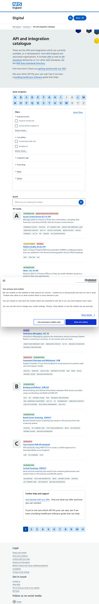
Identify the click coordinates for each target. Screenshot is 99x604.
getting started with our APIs (52, 68)
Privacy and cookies (19, 553)
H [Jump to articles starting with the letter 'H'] (55, 97)
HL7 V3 (35, 233)
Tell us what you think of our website (26, 588)
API (40, 233)
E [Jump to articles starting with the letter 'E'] (38, 97)
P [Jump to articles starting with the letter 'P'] (26, 103)
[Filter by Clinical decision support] (51, 126)
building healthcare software (28, 77)
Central (46, 233)
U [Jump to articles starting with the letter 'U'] (55, 103)
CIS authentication (58, 233)
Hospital (42, 227)
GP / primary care (53, 227)
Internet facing (29, 374)
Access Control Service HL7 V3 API (37, 217)
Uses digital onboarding (48, 404)
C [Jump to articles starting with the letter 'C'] (26, 97)
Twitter (19, 602)
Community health (30, 227)
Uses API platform (30, 404)
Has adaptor (75, 428)
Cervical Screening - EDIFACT (34, 468)
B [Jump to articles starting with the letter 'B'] (21, 97)
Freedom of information (21, 562)
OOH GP (78, 230)
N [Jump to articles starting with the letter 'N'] (15, 103)
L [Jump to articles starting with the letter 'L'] (78, 97)
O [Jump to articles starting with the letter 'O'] (21, 103)
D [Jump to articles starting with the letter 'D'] (32, 97)
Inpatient (35, 371)
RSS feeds (16, 591)
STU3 (41, 455)
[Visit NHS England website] (17, 5)
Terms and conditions (20, 556)
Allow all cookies (81, 322)
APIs (49, 56)
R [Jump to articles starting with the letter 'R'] (38, 103)
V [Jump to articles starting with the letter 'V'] (61, 103)
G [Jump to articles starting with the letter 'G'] (49, 97)
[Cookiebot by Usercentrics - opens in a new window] (86, 280)
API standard (33, 455)
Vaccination (28, 478)
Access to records (54, 230)
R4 (55, 401)
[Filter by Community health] (51, 141)
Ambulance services (31, 230)
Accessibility (17, 569)
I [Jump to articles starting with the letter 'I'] (60, 97)
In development (29, 244)
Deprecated (28, 357)
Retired (26, 330)
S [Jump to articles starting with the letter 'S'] (43, 103)
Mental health (68, 230)
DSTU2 (79, 371)
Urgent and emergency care (72, 227)
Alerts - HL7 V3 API (30, 270)
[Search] (81, 202)
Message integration (76, 344)
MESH (73, 371)
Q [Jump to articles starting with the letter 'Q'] (32, 103)
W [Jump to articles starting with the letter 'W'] (66, 103)
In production (29, 213)
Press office (16, 585)
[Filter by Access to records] (51, 121)
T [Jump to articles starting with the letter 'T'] (49, 103)
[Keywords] (49, 202)
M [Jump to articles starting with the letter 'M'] (83, 97)
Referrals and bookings (32, 347)
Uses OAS (32, 257)
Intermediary (62, 401)
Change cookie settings (21, 572)
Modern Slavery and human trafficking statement (30, 566)
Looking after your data (21, 559)
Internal (40, 244)
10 (77, 529)
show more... (21, 130)
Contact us (16, 581)
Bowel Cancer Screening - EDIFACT (37, 417)
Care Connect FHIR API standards (36, 444)
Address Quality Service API (34, 247)
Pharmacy (27, 233)
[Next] (82, 529)
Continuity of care (58, 371)
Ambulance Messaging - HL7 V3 (36, 333)
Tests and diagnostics (55, 428)
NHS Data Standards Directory (30, 63)
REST (25, 257)
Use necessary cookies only (49, 322)
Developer (26, 27)
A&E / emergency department (34, 401)
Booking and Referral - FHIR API (36, 387)
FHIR (68, 371)
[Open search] (70, 17)
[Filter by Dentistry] (51, 146)
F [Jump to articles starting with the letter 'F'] (43, 97)
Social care (44, 371)
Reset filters (78, 112)
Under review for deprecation (47, 213)
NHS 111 (43, 230)
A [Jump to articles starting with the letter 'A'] (15, 97)
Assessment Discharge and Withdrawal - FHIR (41, 360)
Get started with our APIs (37, 499)
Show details (86, 315)
